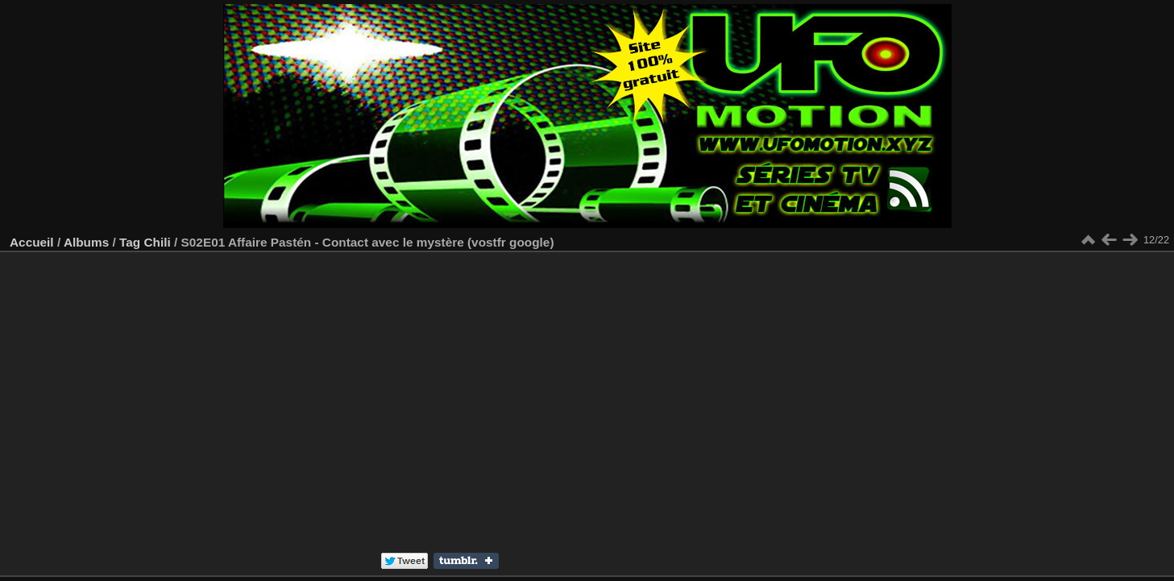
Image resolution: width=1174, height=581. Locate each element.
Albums (86, 242)
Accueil (32, 242)
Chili (156, 242)
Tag (129, 242)
